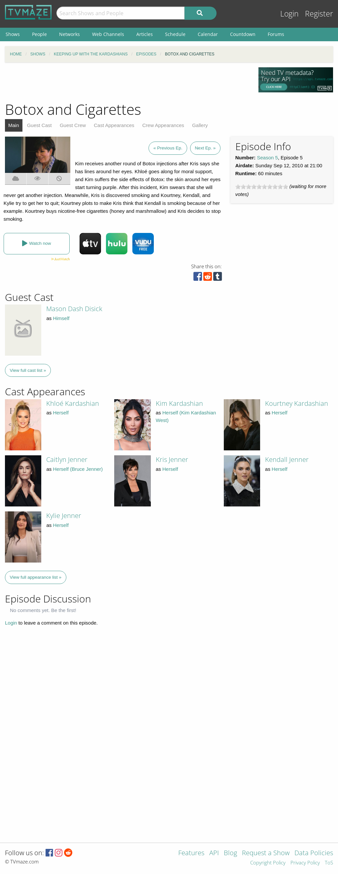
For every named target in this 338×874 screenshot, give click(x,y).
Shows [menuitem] (13, 34)
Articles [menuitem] (144, 34)
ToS (329, 863)
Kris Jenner (172, 459)
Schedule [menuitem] (175, 34)
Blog (230, 853)
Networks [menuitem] (69, 34)
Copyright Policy (268, 863)
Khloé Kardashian (72, 403)
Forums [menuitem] (276, 34)
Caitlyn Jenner (66, 459)
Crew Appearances (163, 125)
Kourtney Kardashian (296, 403)
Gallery (200, 125)
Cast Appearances (114, 125)
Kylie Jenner (63, 515)
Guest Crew (73, 125)
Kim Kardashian (179, 403)
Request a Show (265, 853)
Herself (61, 412)
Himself (61, 318)
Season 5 (267, 157)
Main (13, 125)
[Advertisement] (127, 82)
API (214, 853)
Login (289, 14)
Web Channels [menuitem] (108, 34)
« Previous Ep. (168, 148)
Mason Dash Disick (74, 308)
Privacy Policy (305, 863)
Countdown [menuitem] (242, 34)
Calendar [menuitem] (208, 34)
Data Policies (313, 853)
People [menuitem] (39, 34)
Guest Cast (39, 125)
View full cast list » (28, 370)
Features (191, 853)
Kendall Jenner (287, 459)
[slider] (261, 186)
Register (319, 14)
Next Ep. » (205, 148)
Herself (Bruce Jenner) (78, 469)
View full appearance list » (36, 577)
